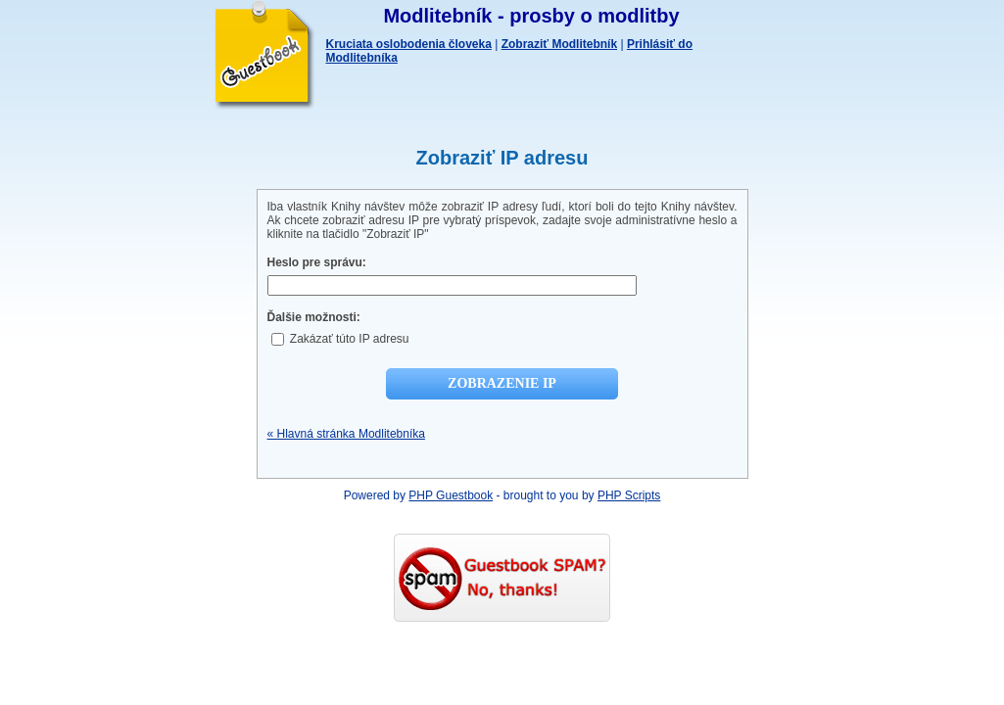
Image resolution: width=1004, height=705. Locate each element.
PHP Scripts (629, 495)
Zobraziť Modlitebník (559, 44)
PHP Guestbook (450, 495)
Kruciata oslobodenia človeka (409, 44)
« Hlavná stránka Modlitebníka (346, 434)
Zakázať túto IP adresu (340, 339)
